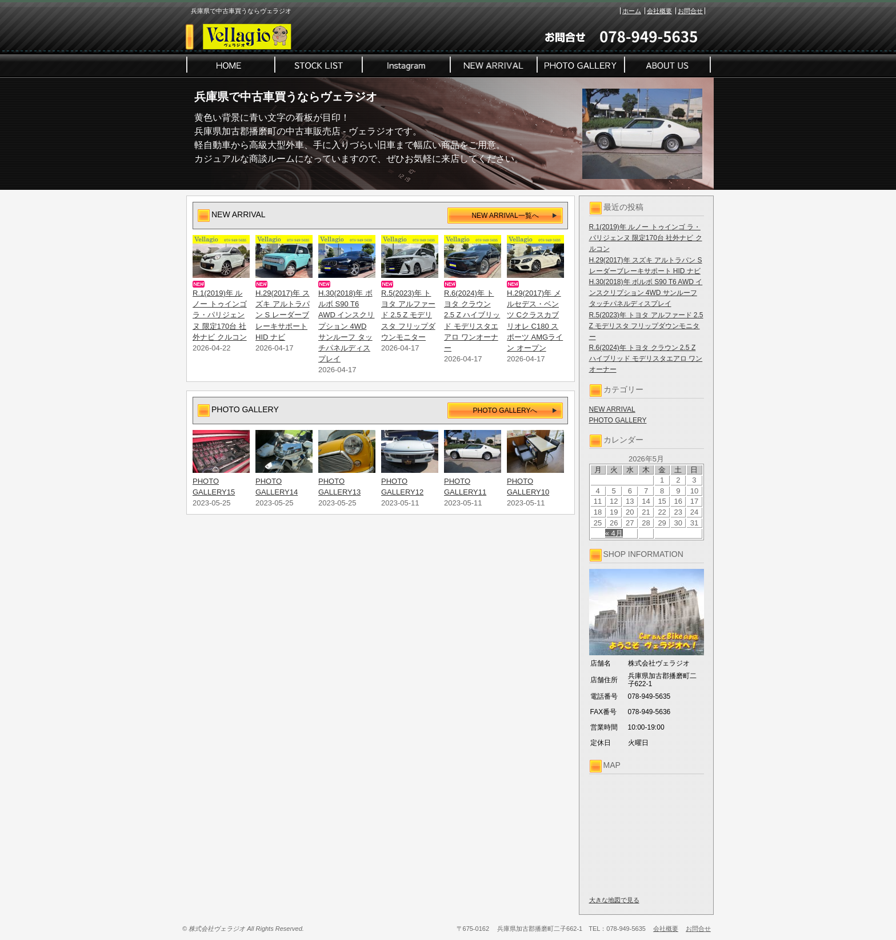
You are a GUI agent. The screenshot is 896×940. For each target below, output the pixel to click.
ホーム (631, 10)
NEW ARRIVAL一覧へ (504, 216)
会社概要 (659, 10)
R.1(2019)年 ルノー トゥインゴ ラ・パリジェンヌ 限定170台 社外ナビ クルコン (645, 238)
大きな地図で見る (614, 900)
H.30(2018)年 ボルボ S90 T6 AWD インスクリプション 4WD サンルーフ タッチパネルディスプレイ (646, 293)
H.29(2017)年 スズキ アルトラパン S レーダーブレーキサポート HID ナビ (282, 315)
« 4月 (614, 533)
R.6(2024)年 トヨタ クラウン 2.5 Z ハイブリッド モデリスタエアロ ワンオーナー (646, 358)
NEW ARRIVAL (612, 409)
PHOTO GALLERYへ (505, 411)
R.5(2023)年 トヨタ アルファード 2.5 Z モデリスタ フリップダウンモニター (646, 326)
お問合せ (690, 10)
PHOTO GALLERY (618, 420)
